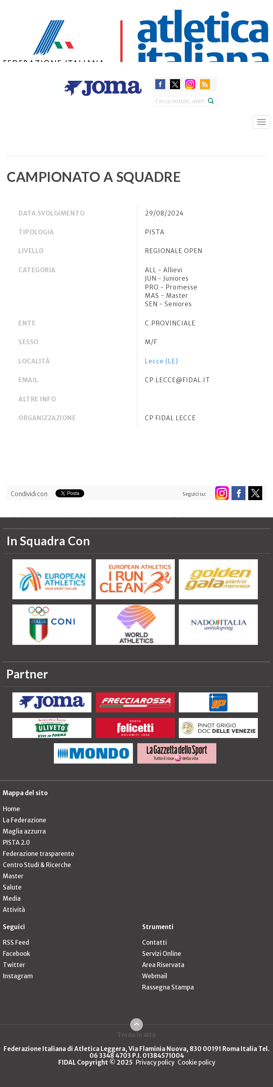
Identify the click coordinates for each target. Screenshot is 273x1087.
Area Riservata (163, 965)
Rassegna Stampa (168, 987)
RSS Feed (16, 942)
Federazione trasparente (38, 854)
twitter (175, 84)
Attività (14, 909)
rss (205, 84)
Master (13, 876)
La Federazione (24, 820)
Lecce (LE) (161, 361)
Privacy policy (155, 1062)
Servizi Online (161, 953)
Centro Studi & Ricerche (37, 865)
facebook (160, 84)
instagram (190, 84)
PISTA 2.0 (16, 842)
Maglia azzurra (24, 831)
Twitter (14, 965)
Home (11, 809)
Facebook (16, 953)
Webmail (154, 976)
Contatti (154, 942)
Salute (12, 887)
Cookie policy (196, 1062)
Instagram (18, 976)
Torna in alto (136, 1034)
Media (12, 898)
